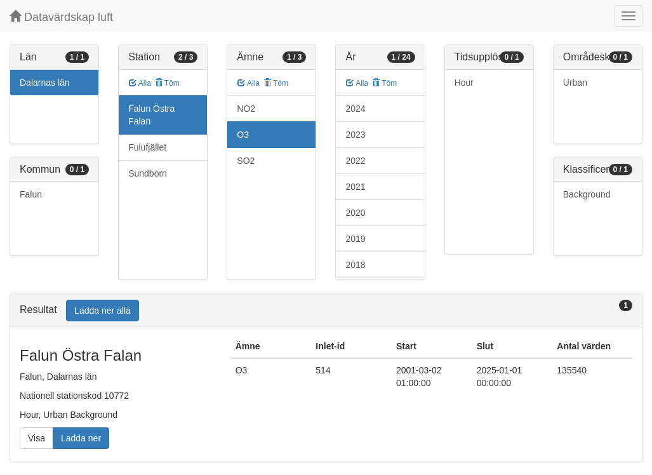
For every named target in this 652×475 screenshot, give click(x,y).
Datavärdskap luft (61, 16)
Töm (167, 83)
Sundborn (147, 173)
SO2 (246, 161)
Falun (31, 194)
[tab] (326, 310)
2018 (355, 265)
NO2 (246, 109)
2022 (355, 161)
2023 (355, 135)
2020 (355, 213)
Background (587, 194)
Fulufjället (147, 147)
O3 (243, 135)
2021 (355, 187)
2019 (355, 239)
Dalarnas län (45, 82)
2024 (355, 109)
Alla (140, 83)
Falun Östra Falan (151, 115)
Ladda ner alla (102, 310)
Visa (36, 438)
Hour (464, 82)
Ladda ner (81, 438)
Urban (575, 82)
